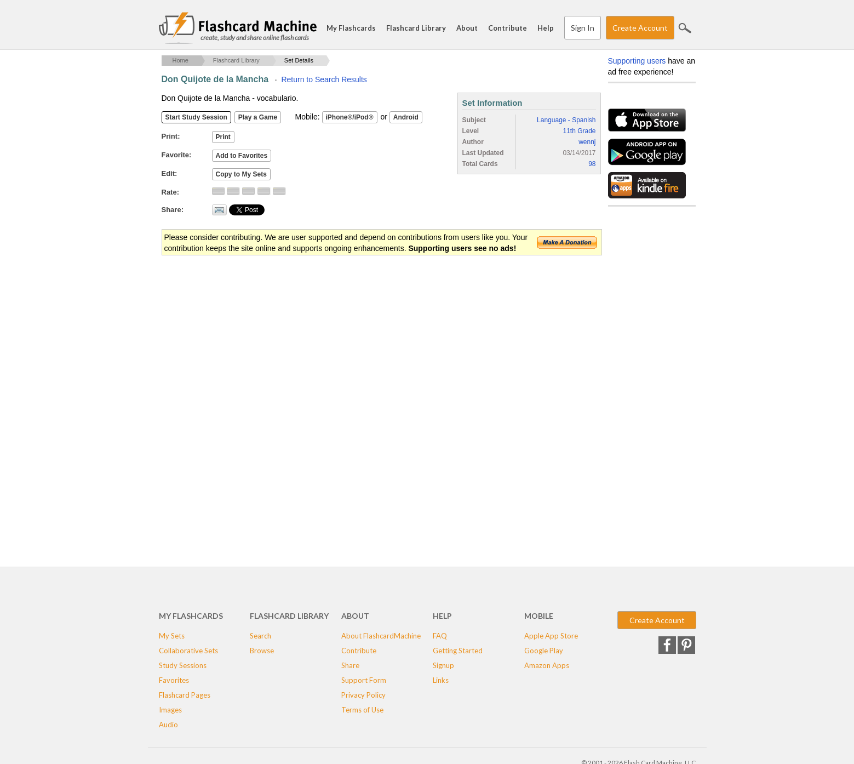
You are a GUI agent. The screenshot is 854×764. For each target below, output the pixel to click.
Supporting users (637, 60)
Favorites (174, 680)
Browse (262, 650)
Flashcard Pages (184, 695)
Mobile (538, 615)
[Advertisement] (361, 344)
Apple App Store (551, 635)
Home (180, 60)
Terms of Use (362, 709)
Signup (443, 665)
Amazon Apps (546, 665)
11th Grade (579, 131)
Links (441, 680)
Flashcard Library (416, 28)
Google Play (543, 650)
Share (350, 665)
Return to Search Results (323, 79)
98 (591, 164)
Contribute (507, 28)
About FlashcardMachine (381, 635)
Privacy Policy (363, 695)
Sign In (582, 27)
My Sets (172, 635)
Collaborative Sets (188, 650)
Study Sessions (183, 665)
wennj (586, 142)
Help (545, 28)
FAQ (440, 635)
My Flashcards (351, 28)
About (467, 28)
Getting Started (458, 650)
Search (685, 28)
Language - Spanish (566, 120)
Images (170, 709)
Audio (168, 724)
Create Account (640, 27)
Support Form (363, 680)
